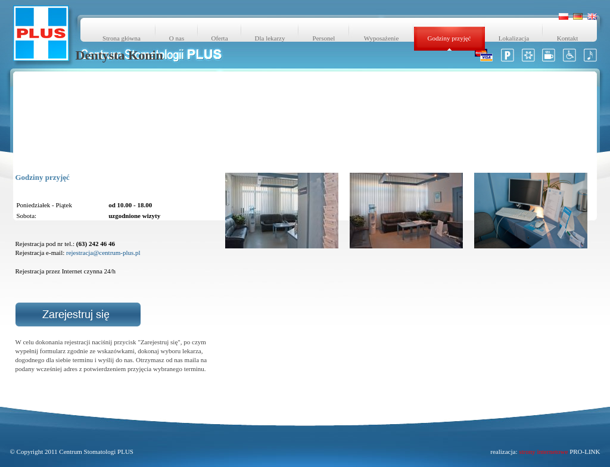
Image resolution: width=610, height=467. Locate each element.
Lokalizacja (514, 38)
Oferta (219, 38)
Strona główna (121, 38)
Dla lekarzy (270, 38)
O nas (176, 38)
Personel (324, 38)
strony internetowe (543, 451)
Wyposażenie (381, 38)
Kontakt (567, 38)
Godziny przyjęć (449, 38)
